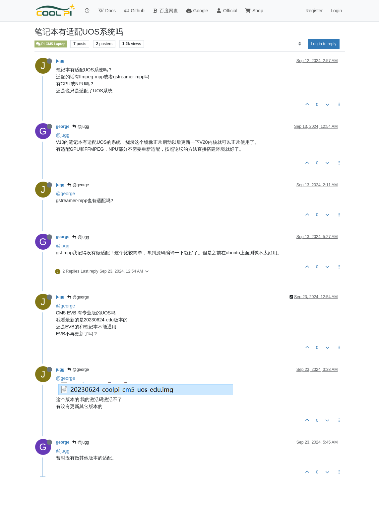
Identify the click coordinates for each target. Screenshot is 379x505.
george (63, 126)
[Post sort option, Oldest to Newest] (299, 43)
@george (78, 185)
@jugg (80, 126)
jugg (60, 60)
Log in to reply (324, 44)
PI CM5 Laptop (51, 44)
